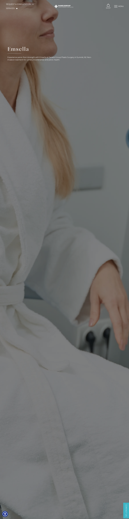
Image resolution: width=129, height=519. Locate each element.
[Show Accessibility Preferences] (5, 514)
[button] (12, 8)
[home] (63, 6)
